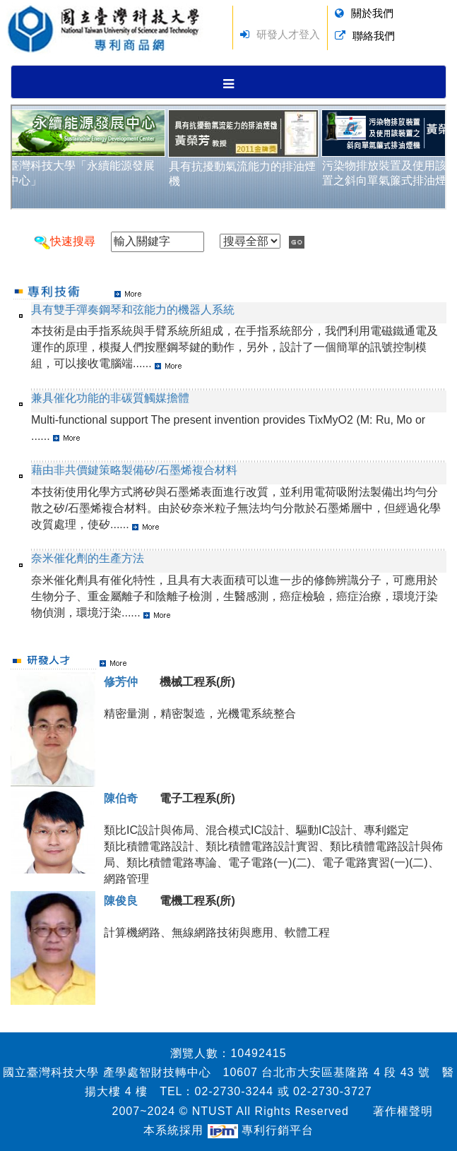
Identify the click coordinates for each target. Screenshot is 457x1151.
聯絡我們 (373, 36)
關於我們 (372, 13)
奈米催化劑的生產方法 (87, 558)
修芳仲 (121, 682)
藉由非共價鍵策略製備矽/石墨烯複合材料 (134, 470)
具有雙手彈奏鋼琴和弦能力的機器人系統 (133, 310)
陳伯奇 (121, 798)
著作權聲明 (403, 1111)
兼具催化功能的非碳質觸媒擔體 (110, 398)
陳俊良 (121, 901)
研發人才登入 (288, 34)
